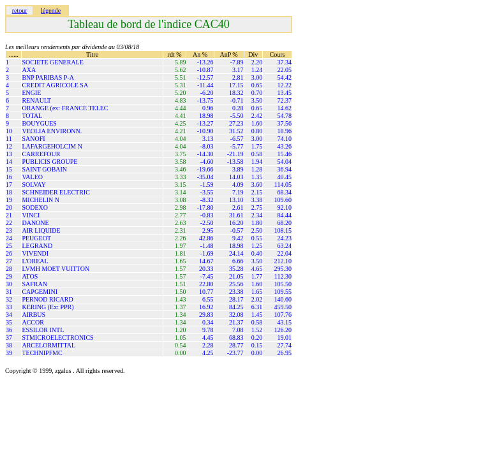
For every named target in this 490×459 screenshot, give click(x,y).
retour (19, 10)
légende (51, 10)
